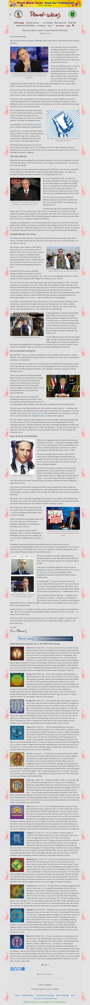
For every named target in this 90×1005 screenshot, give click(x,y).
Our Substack (41, 26)
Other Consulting (62, 995)
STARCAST (72, 23)
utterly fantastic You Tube (35, 413)
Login (68, 26)
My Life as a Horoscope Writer (45, 998)
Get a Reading (47, 23)
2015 (40, 974)
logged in (43, 989)
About (51, 25)
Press (73, 995)
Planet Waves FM (60, 23)
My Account (60, 26)
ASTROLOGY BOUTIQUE (25, 26)
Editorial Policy (28, 995)
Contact (17, 995)
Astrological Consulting (45, 995)
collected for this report (46, 572)
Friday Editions (47, 974)
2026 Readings (19, 23)
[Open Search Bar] (10, 14)
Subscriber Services (34, 22)
